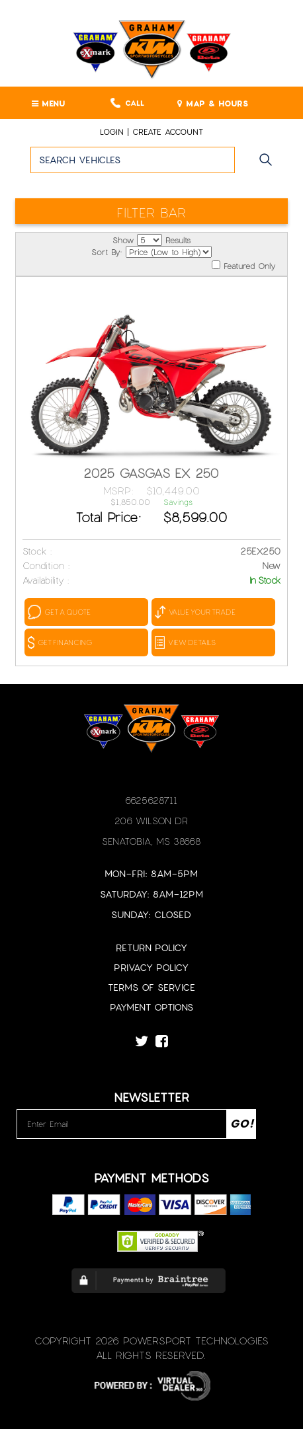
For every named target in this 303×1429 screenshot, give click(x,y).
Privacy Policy (151, 967)
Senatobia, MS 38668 (151, 841)
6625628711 (151, 800)
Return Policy (151, 947)
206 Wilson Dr (151, 820)
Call (127, 103)
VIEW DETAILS (185, 642)
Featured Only (243, 265)
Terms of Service (151, 987)
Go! (269, 166)
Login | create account (151, 131)
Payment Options (151, 1007)
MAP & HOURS (212, 103)
